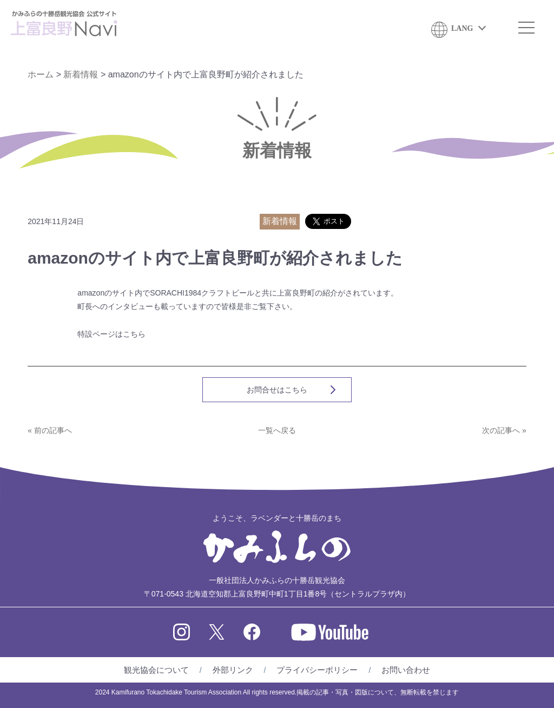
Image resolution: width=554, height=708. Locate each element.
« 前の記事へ (50, 430)
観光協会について (156, 669)
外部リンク (233, 669)
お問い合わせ (405, 669)
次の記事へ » (504, 430)
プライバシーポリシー (317, 669)
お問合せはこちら (277, 389)
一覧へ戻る (277, 430)
